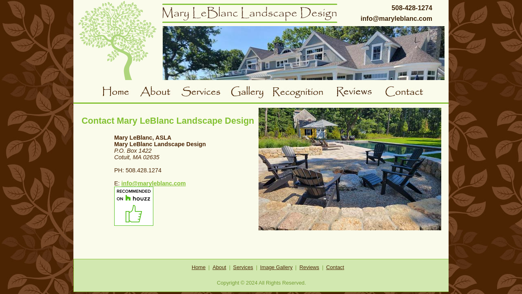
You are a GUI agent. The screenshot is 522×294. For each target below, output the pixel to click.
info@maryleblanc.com (396, 18)
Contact (407, 93)
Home (121, 93)
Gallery (250, 93)
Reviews (360, 93)
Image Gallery (276, 267)
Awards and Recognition (304, 93)
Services (205, 93)
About (160, 93)
